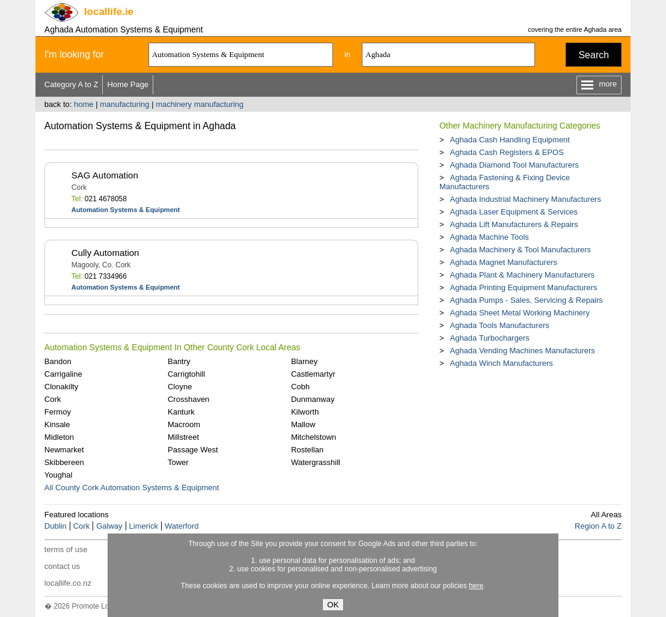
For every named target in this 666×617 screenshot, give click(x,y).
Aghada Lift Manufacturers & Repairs (514, 224)
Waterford (182, 525)
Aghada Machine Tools (489, 237)
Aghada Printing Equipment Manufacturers (523, 287)
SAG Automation (105, 175)
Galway (109, 525)
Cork (52, 399)
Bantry (179, 361)
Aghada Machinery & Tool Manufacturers (520, 249)
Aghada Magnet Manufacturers (503, 262)
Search (593, 55)
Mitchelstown (313, 437)
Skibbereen (64, 462)
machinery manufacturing (199, 104)
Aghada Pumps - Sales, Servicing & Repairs (526, 300)
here (476, 586)
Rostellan (307, 449)
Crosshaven (188, 399)
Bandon (58, 361)
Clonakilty (61, 386)
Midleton (59, 437)
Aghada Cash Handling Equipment (509, 139)
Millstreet (183, 437)
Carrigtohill (186, 373)
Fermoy (57, 411)
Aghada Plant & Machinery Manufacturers (522, 274)
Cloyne (180, 386)
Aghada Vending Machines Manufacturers (522, 350)
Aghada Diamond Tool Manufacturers (514, 164)
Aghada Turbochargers (489, 337)
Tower (178, 462)
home (84, 104)
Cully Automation (105, 253)
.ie (108, 11)
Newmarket (64, 449)
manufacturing (124, 104)
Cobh (300, 386)
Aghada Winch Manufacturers (501, 363)
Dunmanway (312, 399)
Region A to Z (598, 525)
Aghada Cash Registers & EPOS (506, 152)
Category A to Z (71, 84)
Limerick (143, 525)
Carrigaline (63, 373)
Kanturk (181, 411)
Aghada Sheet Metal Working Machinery (519, 312)
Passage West (193, 449)
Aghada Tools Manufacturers (499, 325)
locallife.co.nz (67, 583)
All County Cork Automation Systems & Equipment (131, 487)
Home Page (127, 84)
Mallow (303, 424)
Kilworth (305, 411)
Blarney (304, 361)
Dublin (55, 525)
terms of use (66, 549)
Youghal (58, 474)
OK (332, 604)
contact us (62, 566)
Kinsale (57, 424)
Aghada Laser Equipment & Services (513, 211)
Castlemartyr (313, 373)
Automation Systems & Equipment (126, 209)
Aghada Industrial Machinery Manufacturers (525, 199)
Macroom (184, 424)
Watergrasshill (315, 462)
